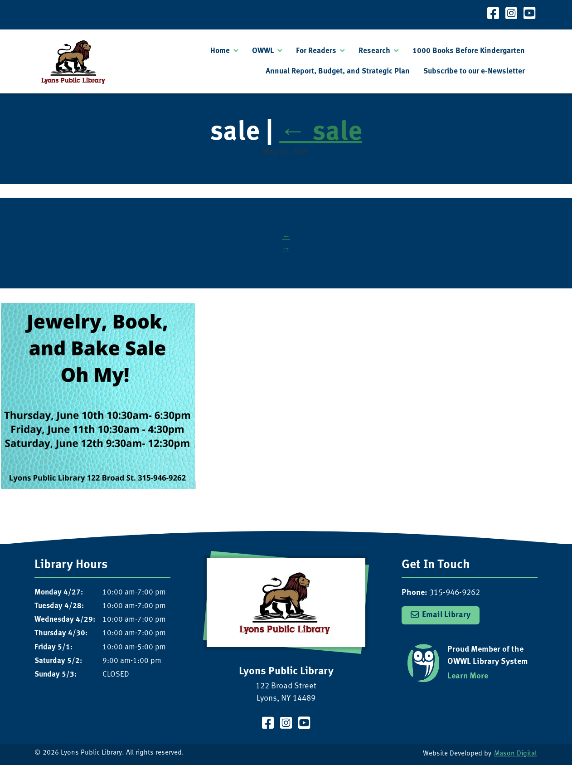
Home (220, 51)
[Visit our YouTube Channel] (529, 14)
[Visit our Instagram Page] (511, 14)
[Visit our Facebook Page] (493, 14)
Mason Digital (515, 753)
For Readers (316, 51)
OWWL (263, 51)
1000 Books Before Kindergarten (468, 51)
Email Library (446, 615)
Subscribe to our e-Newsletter (474, 71)
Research (374, 51)
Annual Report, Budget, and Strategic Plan (338, 71)
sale (320, 132)
